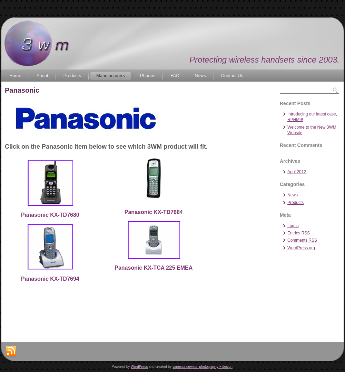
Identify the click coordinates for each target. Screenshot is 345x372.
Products (72, 75)
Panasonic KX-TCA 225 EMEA (154, 268)
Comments (302, 240)
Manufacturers (110, 75)
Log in (293, 225)
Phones (147, 75)
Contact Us (232, 75)
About (42, 75)
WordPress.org (301, 247)
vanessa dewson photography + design (202, 367)
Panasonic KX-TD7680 (50, 215)
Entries (298, 233)
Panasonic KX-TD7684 (154, 212)
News (200, 75)
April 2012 (296, 171)
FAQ (174, 75)
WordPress (139, 367)
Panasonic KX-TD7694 (50, 279)
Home (15, 75)
